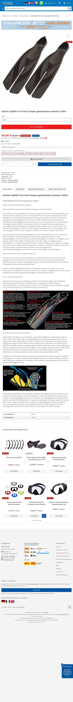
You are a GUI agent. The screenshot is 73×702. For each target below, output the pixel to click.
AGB (57, 565)
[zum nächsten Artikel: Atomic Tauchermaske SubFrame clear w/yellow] (70, 16)
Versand (36, 138)
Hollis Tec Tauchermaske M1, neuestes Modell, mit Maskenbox (59, 503)
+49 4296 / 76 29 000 (9, 556)
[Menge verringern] (3, 164)
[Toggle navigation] (2, 8)
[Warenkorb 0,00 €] (67, 3)
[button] (50, 3)
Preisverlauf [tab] (20, 189)
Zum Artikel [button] (14, 471)
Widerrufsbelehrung (62, 553)
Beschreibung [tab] (7, 189)
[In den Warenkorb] (55, 164)
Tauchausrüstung (13, 180)
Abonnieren (36, 590)
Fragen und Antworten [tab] (56, 189)
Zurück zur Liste (7, 16)
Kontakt (58, 547)
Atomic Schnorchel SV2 (14, 457)
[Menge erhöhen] (33, 164)
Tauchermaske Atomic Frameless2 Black (58, 458)
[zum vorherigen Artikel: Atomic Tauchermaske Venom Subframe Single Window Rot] (66, 16)
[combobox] (36, 120)
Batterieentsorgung (62, 575)
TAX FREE (43, 138)
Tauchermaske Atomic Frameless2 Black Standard (36, 503)
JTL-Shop (22, 607)
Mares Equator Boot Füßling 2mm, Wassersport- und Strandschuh (36, 458)
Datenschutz (60, 562)
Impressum (59, 572)
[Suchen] (70, 8)
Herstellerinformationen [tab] (36, 189)
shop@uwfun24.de (8, 560)
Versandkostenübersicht (63, 614)
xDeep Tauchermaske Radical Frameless (14, 503)
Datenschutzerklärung (32, 584)
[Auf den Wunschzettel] (68, 36)
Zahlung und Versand (62, 556)
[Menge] (18, 164)
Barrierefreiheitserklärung (64, 559)
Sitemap (58, 568)
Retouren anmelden (62, 550)
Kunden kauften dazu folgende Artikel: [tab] (15, 430)
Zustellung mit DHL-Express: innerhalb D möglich (28, 153)
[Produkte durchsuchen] (36, 8)
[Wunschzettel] (59, 3)
